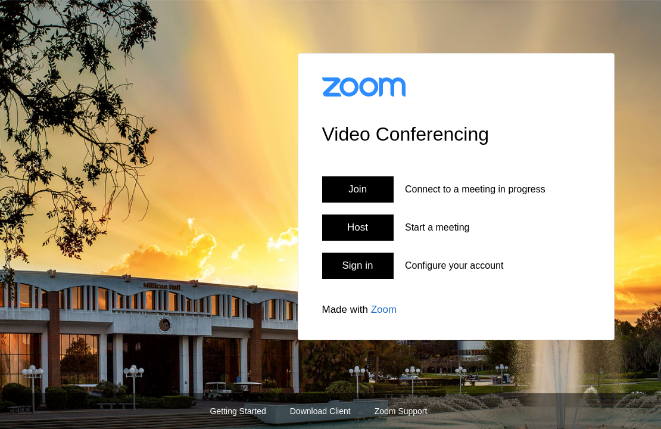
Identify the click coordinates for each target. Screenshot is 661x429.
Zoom (384, 309)
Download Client (320, 411)
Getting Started (238, 411)
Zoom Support (401, 411)
